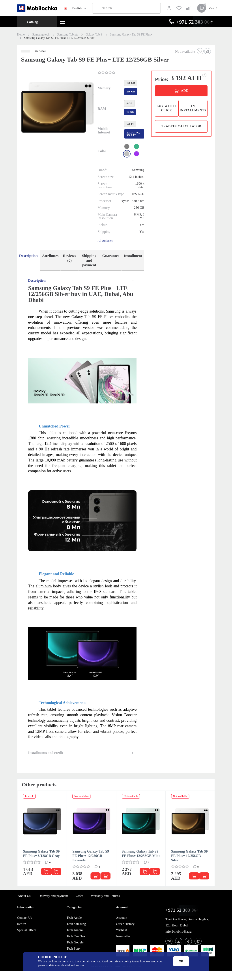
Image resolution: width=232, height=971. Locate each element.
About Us (24, 896)
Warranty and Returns (105, 896)
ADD (184, 90)
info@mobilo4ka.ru (178, 931)
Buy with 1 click (167, 108)
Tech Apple (74, 917)
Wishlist (121, 930)
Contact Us (24, 917)
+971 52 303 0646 (183, 910)
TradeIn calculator (181, 126)
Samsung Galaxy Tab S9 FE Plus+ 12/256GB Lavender (90, 855)
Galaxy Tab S (94, 34)
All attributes (105, 240)
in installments (193, 108)
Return (21, 924)
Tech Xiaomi (75, 930)
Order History (125, 924)
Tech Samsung (76, 924)
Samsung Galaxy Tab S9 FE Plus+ (131, 34)
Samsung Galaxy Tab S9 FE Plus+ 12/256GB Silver (189, 855)
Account (121, 917)
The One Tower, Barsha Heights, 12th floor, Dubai (187, 922)
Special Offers (26, 930)
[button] (57, 108)
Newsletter (123, 936)
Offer (79, 896)
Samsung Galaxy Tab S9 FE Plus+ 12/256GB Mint (141, 853)
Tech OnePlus (76, 936)
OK (181, 961)
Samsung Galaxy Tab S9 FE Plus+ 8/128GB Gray (41, 853)
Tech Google (75, 942)
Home (21, 34)
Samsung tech (40, 34)
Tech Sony (74, 948)
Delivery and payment (53, 896)
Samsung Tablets (67, 34)
